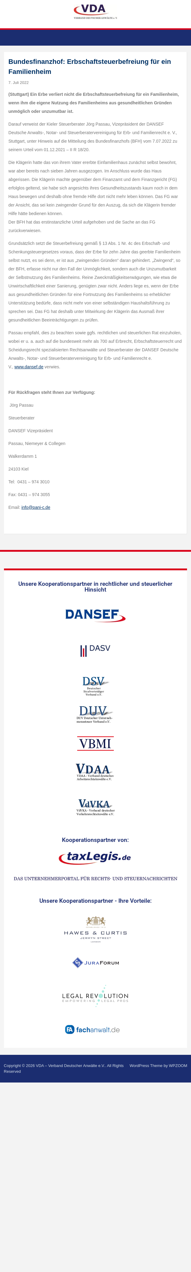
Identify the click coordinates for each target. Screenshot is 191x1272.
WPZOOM (178, 1065)
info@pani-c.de (35, 507)
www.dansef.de (28, 366)
